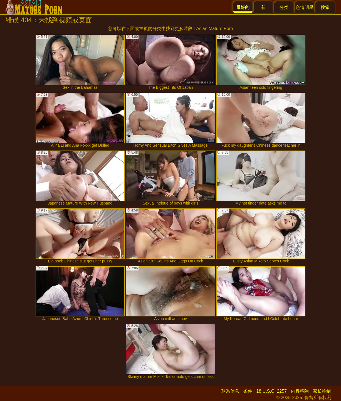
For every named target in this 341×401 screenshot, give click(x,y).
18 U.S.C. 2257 (271, 391)
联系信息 (230, 391)
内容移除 (300, 391)
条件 (247, 391)
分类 (284, 7)
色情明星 (304, 7)
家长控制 (322, 391)
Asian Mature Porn (214, 28)
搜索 (325, 7)
